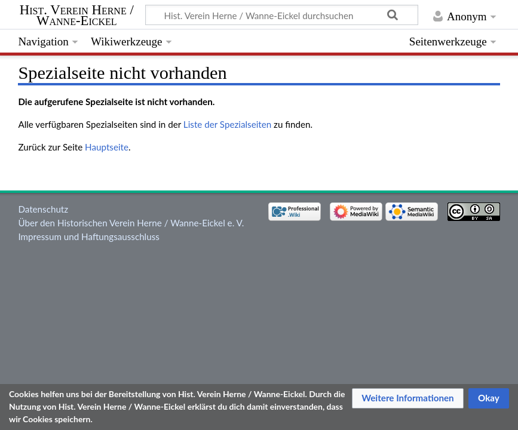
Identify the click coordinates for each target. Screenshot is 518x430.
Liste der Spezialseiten (227, 124)
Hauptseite (106, 147)
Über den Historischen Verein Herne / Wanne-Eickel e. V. (131, 222)
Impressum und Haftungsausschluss (88, 236)
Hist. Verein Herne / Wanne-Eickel (77, 15)
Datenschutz (43, 209)
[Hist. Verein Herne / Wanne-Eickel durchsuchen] (282, 14)
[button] (408, 398)
